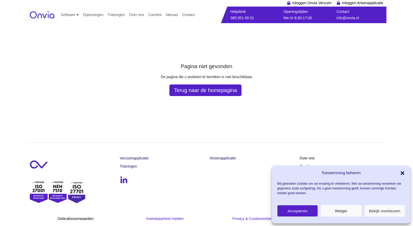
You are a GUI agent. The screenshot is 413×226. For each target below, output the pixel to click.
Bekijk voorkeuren (384, 211)
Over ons (307, 158)
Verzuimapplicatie (134, 158)
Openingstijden (295, 11)
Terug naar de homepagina (205, 90)
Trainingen (128, 166)
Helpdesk (238, 11)
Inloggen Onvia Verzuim (312, 3)
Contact (343, 11)
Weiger (341, 211)
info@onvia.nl (348, 18)
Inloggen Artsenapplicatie (362, 3)
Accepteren (298, 211)
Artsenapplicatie (223, 158)
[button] (402, 172)
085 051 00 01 (242, 18)
